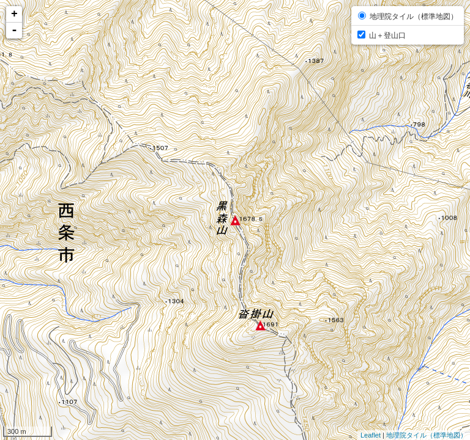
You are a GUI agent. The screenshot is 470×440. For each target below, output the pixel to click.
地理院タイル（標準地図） (426, 435)
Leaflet (370, 435)
